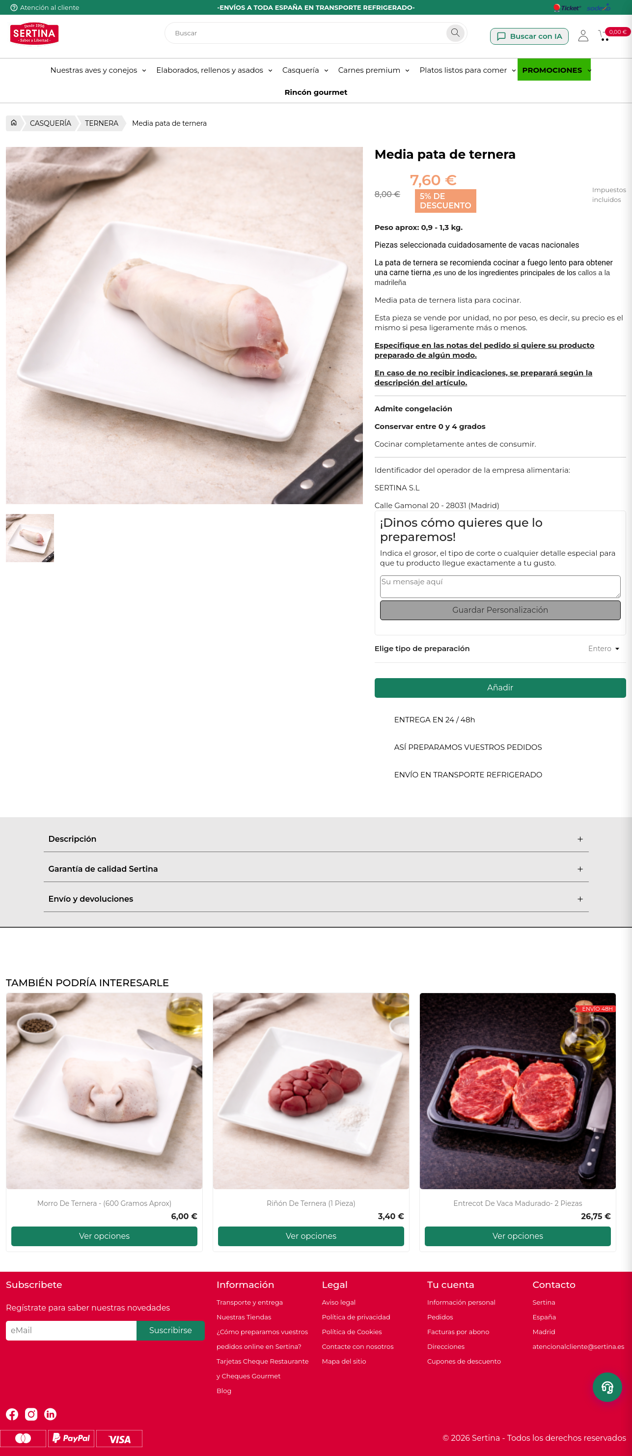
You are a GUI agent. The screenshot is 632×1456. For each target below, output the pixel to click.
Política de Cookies (352, 1332)
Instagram (31, 1414)
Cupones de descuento (464, 1361)
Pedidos (440, 1317)
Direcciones (446, 1346)
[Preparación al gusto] (579, 648)
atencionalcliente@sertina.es (579, 1346)
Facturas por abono (458, 1332)
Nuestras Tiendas (244, 1317)
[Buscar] (316, 33)
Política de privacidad (356, 1317)
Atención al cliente (49, 7)
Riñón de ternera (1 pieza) (311, 1203)
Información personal (461, 1302)
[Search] (455, 33)
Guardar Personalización (500, 610)
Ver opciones (104, 1236)
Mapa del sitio (344, 1361)
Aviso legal (339, 1302)
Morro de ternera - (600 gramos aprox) (104, 1203)
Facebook (12, 1414)
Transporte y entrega (250, 1302)
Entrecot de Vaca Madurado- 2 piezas (517, 1203)
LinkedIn (50, 1414)
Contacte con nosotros (358, 1346)
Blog (224, 1391)
